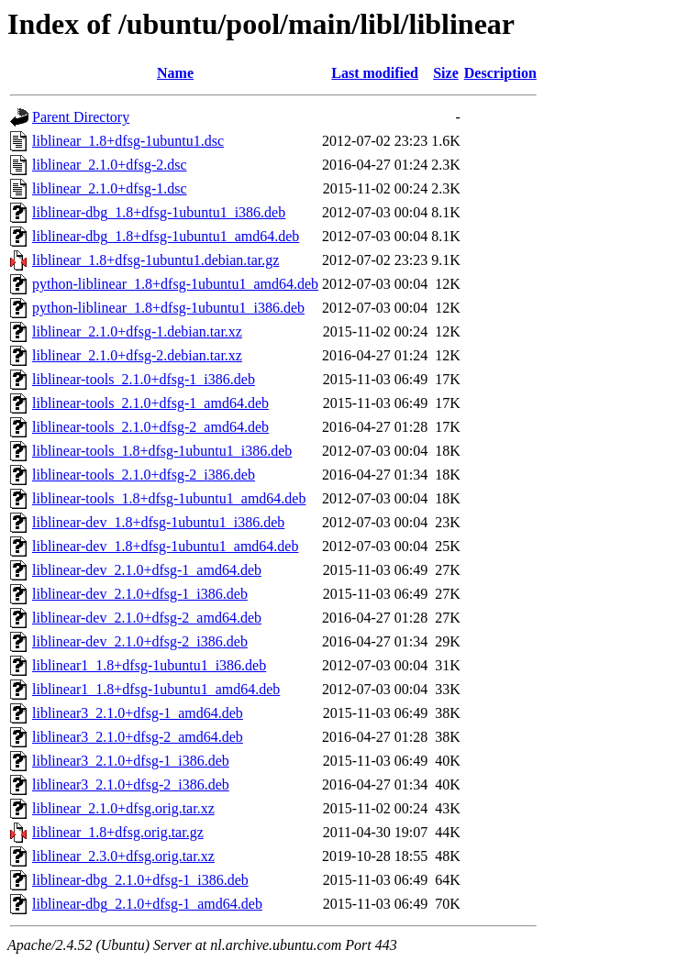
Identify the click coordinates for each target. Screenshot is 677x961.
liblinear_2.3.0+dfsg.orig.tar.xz (123, 856)
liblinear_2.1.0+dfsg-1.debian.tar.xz (137, 331)
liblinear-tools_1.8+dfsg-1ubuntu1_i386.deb (162, 450)
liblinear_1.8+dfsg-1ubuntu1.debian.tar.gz (155, 260)
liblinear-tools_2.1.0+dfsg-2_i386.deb (143, 474)
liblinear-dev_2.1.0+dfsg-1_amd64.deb (146, 570)
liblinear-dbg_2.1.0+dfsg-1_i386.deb (140, 880)
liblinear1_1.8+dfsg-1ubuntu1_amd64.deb (156, 689)
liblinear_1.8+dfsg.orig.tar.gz (118, 832)
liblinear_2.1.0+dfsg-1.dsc (109, 188)
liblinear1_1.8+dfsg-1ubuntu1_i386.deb (149, 665)
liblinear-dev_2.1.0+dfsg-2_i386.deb (140, 641)
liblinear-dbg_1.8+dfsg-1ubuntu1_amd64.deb (165, 236)
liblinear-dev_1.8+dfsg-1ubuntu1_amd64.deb (165, 546)
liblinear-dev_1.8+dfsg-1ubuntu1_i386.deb (158, 522)
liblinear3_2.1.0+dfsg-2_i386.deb (130, 784)
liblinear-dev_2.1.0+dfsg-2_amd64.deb (146, 617)
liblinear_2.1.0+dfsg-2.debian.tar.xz (137, 355)
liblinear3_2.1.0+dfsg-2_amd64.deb (137, 737)
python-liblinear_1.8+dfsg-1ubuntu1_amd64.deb (175, 284)
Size (446, 73)
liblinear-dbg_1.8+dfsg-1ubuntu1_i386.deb (158, 212)
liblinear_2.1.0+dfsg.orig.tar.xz (123, 808)
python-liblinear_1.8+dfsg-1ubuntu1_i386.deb (168, 307)
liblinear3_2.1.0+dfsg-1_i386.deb (130, 760)
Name (175, 73)
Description (500, 73)
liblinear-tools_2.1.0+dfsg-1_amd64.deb (150, 403)
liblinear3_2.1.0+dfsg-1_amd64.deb (137, 713)
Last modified (374, 73)
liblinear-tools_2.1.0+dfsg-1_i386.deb (143, 379)
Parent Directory (80, 117)
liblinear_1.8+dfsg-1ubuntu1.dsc (128, 141)
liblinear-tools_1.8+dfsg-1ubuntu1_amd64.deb (168, 498)
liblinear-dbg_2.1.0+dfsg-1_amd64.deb (147, 903)
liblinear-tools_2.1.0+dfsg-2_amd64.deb (150, 427)
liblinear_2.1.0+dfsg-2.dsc (109, 164)
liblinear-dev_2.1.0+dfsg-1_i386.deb (140, 594)
